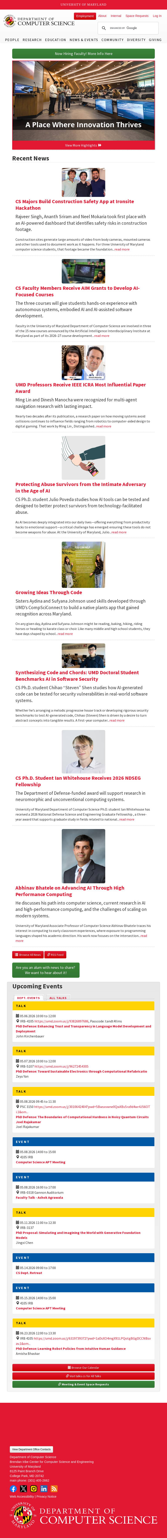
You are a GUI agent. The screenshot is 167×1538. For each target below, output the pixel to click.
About (102, 16)
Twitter (23, 1488)
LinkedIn (43, 1488)
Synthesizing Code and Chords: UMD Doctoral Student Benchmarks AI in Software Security (77, 675)
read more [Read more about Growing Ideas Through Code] (65, 633)
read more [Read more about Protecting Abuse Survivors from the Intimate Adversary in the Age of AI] (119, 532)
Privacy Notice (47, 1496)
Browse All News (28, 955)
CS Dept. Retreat (29, 1273)
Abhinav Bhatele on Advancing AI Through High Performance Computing (69, 891)
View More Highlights (83, 145)
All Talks (58, 998)
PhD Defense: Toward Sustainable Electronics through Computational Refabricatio (81, 1071)
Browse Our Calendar (83, 1368)
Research (32, 40)
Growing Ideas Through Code (48, 592)
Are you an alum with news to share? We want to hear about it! (46, 970)
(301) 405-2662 (38, 1480)
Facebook (13, 1488)
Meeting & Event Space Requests (83, 1384)
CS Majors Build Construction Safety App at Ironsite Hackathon (74, 204)
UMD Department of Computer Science (39, 21)
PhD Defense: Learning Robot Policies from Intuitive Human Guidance (71, 1348)
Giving (155, 40)
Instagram (33, 1488)
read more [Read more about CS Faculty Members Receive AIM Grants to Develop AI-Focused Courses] (101, 335)
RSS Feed (55, 955)
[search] (127, 28)
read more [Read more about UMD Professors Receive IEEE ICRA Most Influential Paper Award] (103, 426)
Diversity (136, 40)
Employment (85, 16)
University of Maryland (84, 4)
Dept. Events (30, 997)
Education (55, 40)
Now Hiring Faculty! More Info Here (83, 53)
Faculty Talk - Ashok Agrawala (39, 1197)
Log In (157, 16)
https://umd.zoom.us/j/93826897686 (61, 1021)
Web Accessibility (22, 1496)
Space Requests (137, 16)
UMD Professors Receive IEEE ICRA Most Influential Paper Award (80, 387)
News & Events (84, 40)
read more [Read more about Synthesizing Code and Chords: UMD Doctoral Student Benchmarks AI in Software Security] (117, 720)
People (12, 40)
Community (113, 40)
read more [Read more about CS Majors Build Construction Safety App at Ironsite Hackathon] (122, 249)
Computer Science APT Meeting (40, 1162)
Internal (116, 16)
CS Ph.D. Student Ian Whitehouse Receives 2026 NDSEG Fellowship (78, 781)
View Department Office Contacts (31, 1449)
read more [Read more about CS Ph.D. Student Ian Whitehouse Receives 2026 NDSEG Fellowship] (126, 819)
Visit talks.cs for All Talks (83, 1376)
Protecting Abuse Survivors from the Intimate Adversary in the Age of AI (80, 487)
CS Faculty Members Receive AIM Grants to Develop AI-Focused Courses (77, 291)
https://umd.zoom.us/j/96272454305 (61, 1066)
